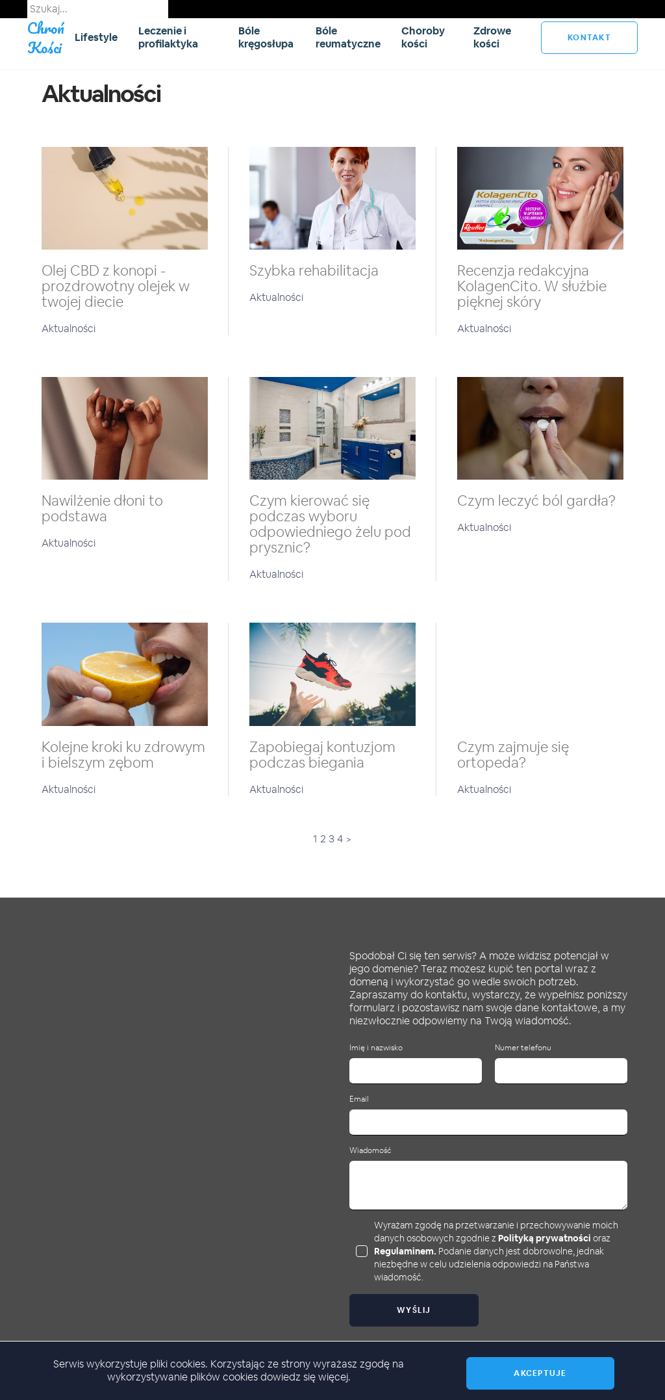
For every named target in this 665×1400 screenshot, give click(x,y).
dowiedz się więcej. (305, 1377)
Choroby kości (423, 37)
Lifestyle (96, 37)
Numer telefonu (523, 1048)
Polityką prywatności (544, 1238)
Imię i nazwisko (376, 1048)
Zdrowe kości (492, 37)
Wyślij (414, 1310)
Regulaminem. (405, 1251)
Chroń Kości (45, 37)
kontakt (589, 37)
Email (359, 1099)
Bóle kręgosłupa (266, 37)
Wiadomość (370, 1151)
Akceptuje (540, 1373)
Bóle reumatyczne (348, 37)
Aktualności (68, 328)
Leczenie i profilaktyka (168, 37)
